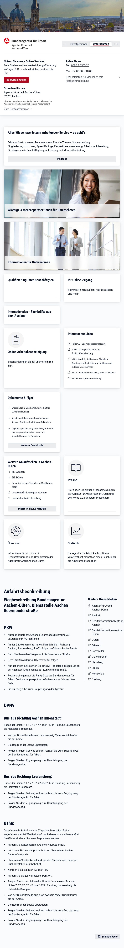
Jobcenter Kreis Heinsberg (26, 498)
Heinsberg (97, 662)
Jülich (95, 668)
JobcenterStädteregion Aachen (29, 492)
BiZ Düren (17, 477)
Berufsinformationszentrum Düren (106, 632)
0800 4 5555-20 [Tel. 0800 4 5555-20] (80, 65)
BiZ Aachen (18, 471)
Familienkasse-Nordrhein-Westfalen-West (32, 485)
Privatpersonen (79, 44)
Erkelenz (96, 645)
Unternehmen (101, 43)
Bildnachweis (110, 936)
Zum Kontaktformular (16, 109)
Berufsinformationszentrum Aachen (106, 623)
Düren (95, 639)
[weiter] (117, 44)
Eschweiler (98, 651)
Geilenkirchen (99, 656)
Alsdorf (96, 615)
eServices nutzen (16, 79)
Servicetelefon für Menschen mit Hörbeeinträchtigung (84, 78)
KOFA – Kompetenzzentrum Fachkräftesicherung (86, 351)
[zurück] (64, 44)
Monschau (98, 673)
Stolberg (96, 679)
